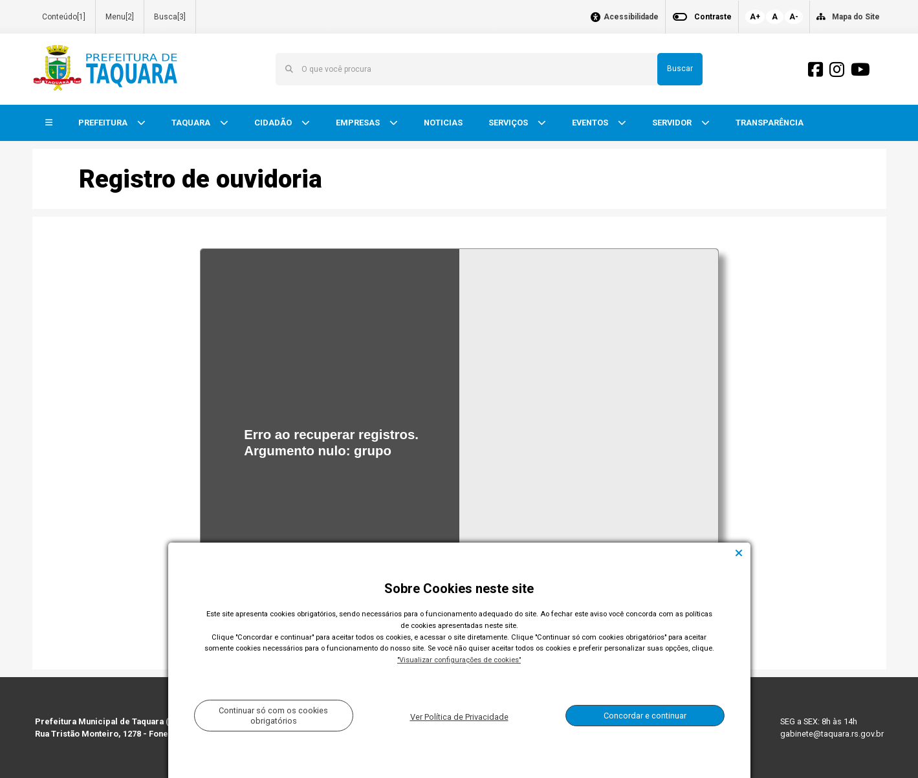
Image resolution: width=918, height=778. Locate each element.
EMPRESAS (359, 122)
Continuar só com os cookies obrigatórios (273, 715)
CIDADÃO (274, 122)
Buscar (680, 68)
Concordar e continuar (645, 715)
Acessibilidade (631, 17)
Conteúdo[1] (63, 16)
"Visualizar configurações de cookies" (459, 660)
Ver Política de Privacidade (459, 717)
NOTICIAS (443, 122)
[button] (48, 123)
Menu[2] (119, 16)
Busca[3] (170, 16)
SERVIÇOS (509, 122)
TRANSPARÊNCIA (769, 122)
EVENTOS (591, 122)
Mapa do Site (856, 17)
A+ (755, 16)
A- (793, 16)
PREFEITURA (103, 122)
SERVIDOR (673, 122)
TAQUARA (191, 122)
